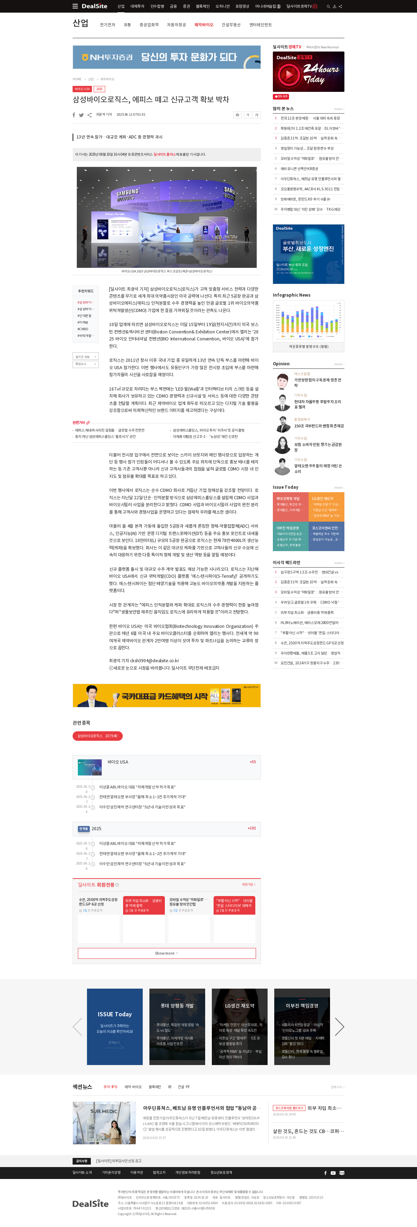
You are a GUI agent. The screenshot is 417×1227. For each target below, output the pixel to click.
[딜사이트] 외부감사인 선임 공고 (118, 1161)
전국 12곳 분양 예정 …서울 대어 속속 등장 (310, 118)
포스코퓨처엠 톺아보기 (289, 1108)
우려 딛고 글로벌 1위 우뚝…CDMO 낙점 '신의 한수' (317, 602)
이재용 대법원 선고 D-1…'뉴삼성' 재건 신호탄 (205, 437)
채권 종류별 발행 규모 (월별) (309, 347)
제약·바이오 (133, 1087)
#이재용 (83, 323)
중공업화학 (149, 24)
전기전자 (107, 24)
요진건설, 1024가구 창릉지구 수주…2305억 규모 (316, 663)
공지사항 (81, 1161)
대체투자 (137, 6)
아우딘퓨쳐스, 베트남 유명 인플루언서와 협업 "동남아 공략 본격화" (327, 179)
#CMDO (83, 329)
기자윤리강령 (111, 1173)
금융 (173, 6)
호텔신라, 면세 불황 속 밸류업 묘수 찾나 (292, 545)
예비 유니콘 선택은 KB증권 (299, 169)
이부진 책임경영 (287, 528)
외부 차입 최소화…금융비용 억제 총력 (307, 612)
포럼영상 (242, 6)
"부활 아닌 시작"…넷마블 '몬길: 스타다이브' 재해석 (317, 633)
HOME (77, 79)
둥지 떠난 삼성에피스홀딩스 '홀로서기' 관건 (105, 437)
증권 (186, 6)
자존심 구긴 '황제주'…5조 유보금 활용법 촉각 (327, 510)
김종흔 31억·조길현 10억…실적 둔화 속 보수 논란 (316, 138)
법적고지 (159, 1173)
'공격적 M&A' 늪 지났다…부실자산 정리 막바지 (327, 515)
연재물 (84, 829)
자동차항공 (176, 24)
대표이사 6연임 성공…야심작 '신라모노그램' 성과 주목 (292, 534)
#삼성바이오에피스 (87, 309)
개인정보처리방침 (187, 1173)
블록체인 (203, 6)
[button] (339, 1027)
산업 (121, 6)
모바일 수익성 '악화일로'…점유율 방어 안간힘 (313, 158)
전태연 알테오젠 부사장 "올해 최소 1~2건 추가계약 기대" (142, 797)
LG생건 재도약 (322, 499)
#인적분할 (85, 316)
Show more (167, 953)
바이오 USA (82, 89)
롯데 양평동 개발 (288, 499)
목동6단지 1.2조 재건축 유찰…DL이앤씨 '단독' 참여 (317, 128)
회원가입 (247, 884)
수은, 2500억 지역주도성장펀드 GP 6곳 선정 (312, 643)
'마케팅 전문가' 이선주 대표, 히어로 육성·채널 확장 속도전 (327, 504)
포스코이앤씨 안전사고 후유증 (327, 528)
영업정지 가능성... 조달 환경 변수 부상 (307, 148)
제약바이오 (203, 24)
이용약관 (136, 1173)
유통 (128, 24)
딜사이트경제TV (302, 6)
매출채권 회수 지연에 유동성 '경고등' (327, 534)
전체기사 (336, 1087)
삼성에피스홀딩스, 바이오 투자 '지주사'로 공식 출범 (208, 431)
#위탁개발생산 (87, 336)
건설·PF (184, 1087)
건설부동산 (231, 24)
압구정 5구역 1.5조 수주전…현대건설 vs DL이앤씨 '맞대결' (322, 572)
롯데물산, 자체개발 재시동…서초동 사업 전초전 (292, 510)
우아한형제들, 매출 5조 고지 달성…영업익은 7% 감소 (318, 653)
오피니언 (222, 6)
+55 (253, 762)
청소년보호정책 (221, 1173)
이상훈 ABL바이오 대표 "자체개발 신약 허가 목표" (137, 787)
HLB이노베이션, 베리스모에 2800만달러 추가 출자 (316, 623)
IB (169, 1087)
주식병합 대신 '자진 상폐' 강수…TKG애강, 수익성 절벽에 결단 (324, 209)
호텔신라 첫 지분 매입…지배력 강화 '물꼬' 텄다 (292, 539)
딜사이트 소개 (82, 1173)
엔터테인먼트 (260, 24)
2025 (99, 89)
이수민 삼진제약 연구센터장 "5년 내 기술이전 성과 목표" (142, 807)
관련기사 (79, 423)
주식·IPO (110, 1087)
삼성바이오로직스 (97, 736)
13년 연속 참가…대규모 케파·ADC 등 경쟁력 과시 (119, 137)
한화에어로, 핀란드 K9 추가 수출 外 (305, 199)
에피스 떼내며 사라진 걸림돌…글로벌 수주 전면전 (109, 431)
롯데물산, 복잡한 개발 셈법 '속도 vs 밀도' (292, 504)
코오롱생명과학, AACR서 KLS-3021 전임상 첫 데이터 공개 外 (324, 189)
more (88, 423)
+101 (252, 828)
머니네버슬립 (268, 6)
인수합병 (157, 6)
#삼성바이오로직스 (87, 303)
